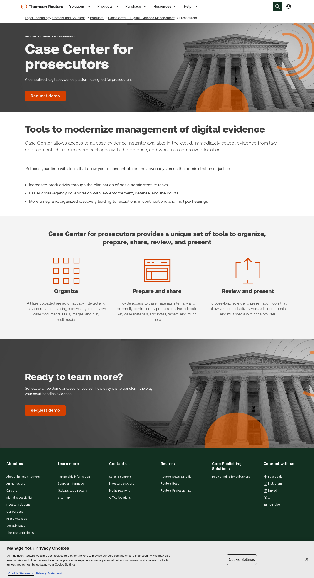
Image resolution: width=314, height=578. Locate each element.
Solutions (80, 6)
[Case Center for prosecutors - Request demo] (45, 96)
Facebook (273, 477)
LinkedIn (271, 491)
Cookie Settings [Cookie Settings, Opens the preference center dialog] (242, 559)
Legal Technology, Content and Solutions (55, 18)
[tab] (80, 6)
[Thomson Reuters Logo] (43, 7)
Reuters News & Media (176, 477)
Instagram (273, 484)
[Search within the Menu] (277, 6)
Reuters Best (170, 484)
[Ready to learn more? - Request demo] (45, 410)
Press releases (16, 519)
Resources (166, 6)
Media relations (119, 491)
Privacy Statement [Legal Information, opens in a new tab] (48, 573)
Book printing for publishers (231, 477)
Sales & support (120, 477)
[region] (157, 559)
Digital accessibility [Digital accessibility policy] (19, 498)
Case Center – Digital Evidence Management (141, 18)
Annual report (15, 484)
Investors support (121, 484)
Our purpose (15, 512)
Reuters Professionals (176, 491)
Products (108, 6)
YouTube (272, 505)
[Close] (307, 559)
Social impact (15, 526)
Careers (11, 491)
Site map (64, 498)
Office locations (120, 498)
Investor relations (18, 505)
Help (191, 6)
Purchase (136, 6)
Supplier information (72, 484)
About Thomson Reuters (23, 477)
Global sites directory (72, 491)
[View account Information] (288, 6)
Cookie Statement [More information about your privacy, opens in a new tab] (20, 573)
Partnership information (74, 477)
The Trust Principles (20, 533)
